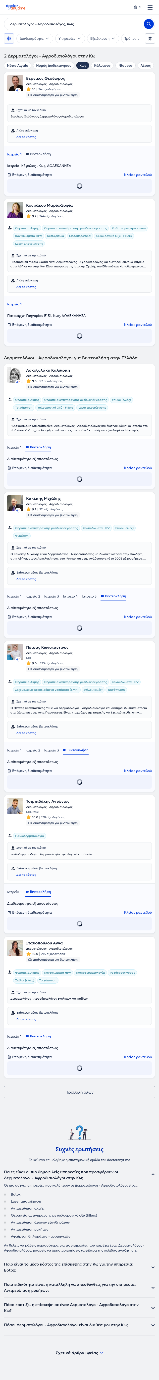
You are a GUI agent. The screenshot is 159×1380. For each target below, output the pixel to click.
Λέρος (146, 65)
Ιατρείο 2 (32, 596)
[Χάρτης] (150, 38)
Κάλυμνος (102, 65)
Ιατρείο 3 (51, 596)
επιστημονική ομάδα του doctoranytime (99, 1160)
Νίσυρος (125, 65)
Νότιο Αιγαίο (17, 65)
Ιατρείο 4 (70, 596)
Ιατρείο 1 (14, 154)
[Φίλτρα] (9, 38)
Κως (82, 65)
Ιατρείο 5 (89, 596)
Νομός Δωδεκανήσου (53, 65)
